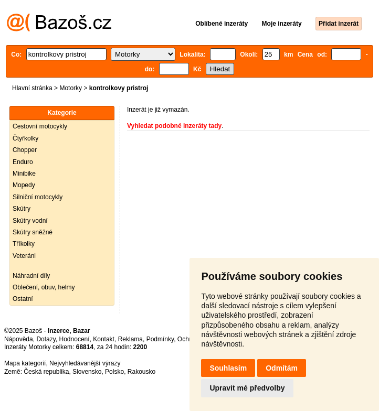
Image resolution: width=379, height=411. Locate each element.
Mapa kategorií (25, 363)
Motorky (70, 88)
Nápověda (18, 339)
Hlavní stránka (32, 88)
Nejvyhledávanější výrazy (84, 363)
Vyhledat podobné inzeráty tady (174, 125)
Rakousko (141, 371)
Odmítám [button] (282, 368)
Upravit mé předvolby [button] (247, 388)
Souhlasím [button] (228, 368)
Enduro (23, 162)
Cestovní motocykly (40, 126)
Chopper (25, 150)
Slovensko (86, 371)
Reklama (130, 339)
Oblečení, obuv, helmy (44, 287)
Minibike (24, 173)
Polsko (114, 371)
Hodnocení (74, 339)
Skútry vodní (30, 220)
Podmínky (160, 339)
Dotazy (45, 339)
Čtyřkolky (25, 138)
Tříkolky (24, 243)
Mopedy (24, 185)
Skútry (21, 208)
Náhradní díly (31, 275)
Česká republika (46, 371)
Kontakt (103, 339)
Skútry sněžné (32, 232)
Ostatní (23, 298)
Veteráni (24, 255)
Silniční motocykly (37, 197)
